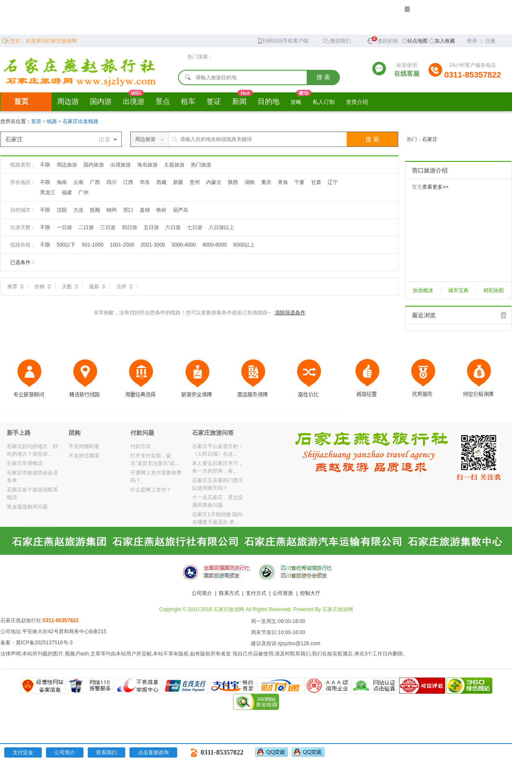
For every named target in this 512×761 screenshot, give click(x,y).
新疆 (178, 182)
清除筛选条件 (290, 313)
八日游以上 (221, 227)
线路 (52, 121)
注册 (490, 41)
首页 (21, 102)
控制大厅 (310, 593)
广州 (83, 192)
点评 (124, 286)
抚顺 (95, 210)
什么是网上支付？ (150, 490)
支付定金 (23, 752)
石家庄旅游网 (337, 609)
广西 (95, 182)
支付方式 (256, 593)
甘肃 (316, 182)
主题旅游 (174, 165)
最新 (97, 286)
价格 (43, 286)
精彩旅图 (493, 290)
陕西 (233, 182)
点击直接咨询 (153, 752)
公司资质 (283, 593)
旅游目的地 (382, 40)
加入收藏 (444, 41)
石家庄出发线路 (80, 121)
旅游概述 (423, 290)
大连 (78, 210)
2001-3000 (153, 245)
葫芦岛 (180, 210)
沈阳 (62, 210)
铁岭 (161, 210)
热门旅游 (201, 165)
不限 (45, 165)
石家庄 (429, 139)
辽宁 (333, 182)
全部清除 (503, 315)
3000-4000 (184, 245)
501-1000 (93, 245)
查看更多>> (435, 187)
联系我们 (106, 752)
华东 (145, 182)
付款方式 (140, 446)
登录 (472, 41)
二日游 (86, 227)
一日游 (64, 227)
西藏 (161, 182)
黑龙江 (47, 192)
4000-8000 (214, 245)
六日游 (173, 227)
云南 (78, 182)
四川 (111, 182)
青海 (283, 182)
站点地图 (417, 41)
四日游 (129, 227)
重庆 (266, 182)
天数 (70, 286)
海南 (62, 182)
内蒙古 (213, 182)
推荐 (15, 286)
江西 (128, 182)
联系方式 (229, 593)
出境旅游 (120, 165)
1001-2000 (122, 245)
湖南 (249, 182)
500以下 (66, 245)
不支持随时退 (84, 446)
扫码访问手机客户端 (282, 40)
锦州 (111, 210)
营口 (128, 210)
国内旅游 (93, 165)
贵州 (195, 182)
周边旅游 (67, 165)
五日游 (151, 227)
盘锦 (145, 210)
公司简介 (202, 593)
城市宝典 (458, 290)
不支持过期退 (84, 456)
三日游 (107, 227)
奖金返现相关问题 (27, 507)
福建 (67, 192)
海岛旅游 (147, 165)
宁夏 (299, 182)
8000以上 (244, 245)
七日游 (194, 227)
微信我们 (336, 40)
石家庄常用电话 (25, 463)
